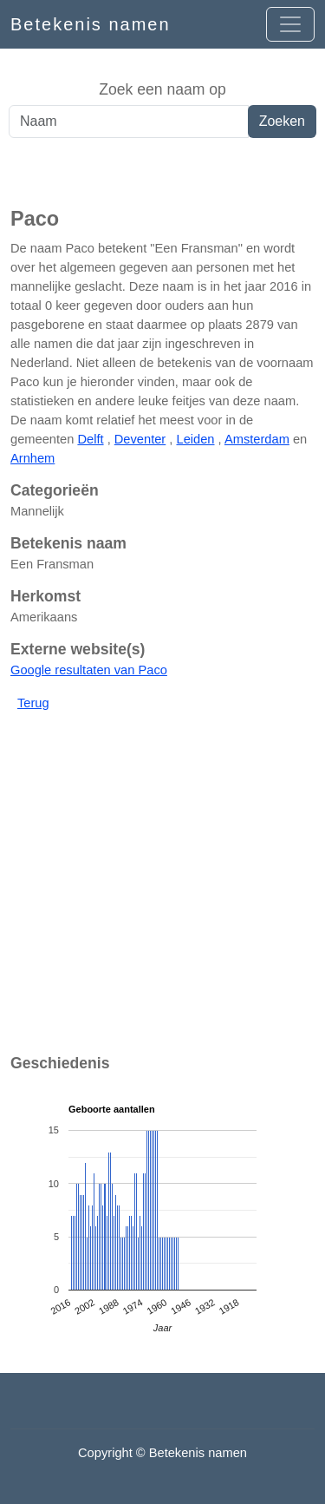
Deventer (140, 439)
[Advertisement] (162, 172)
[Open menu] (290, 24)
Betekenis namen (90, 24)
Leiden (195, 439)
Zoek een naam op (162, 89)
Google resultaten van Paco (88, 670)
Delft (90, 439)
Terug (33, 703)
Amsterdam (256, 439)
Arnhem (32, 458)
